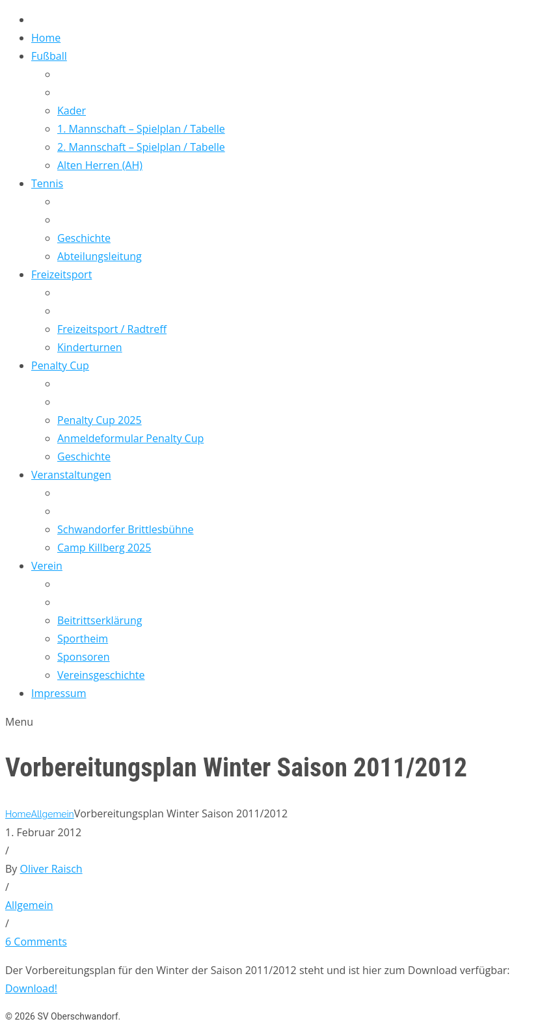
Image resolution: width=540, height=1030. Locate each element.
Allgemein (52, 814)
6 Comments (36, 941)
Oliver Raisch (51, 869)
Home (18, 814)
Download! (31, 988)
